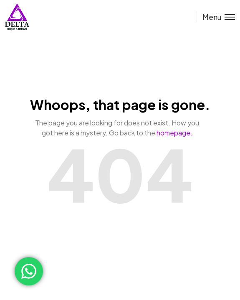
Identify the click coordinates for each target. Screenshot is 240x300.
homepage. (174, 132)
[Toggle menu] (216, 16)
